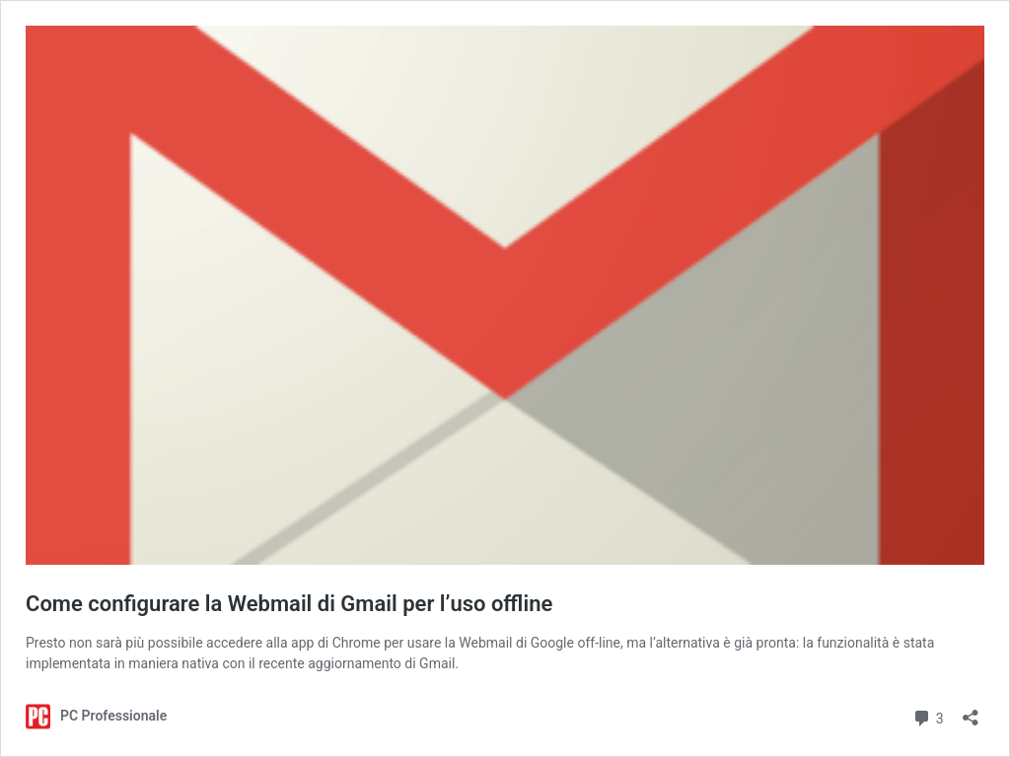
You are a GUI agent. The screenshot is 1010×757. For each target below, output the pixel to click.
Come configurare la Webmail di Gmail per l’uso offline (289, 603)
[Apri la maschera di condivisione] (970, 711)
